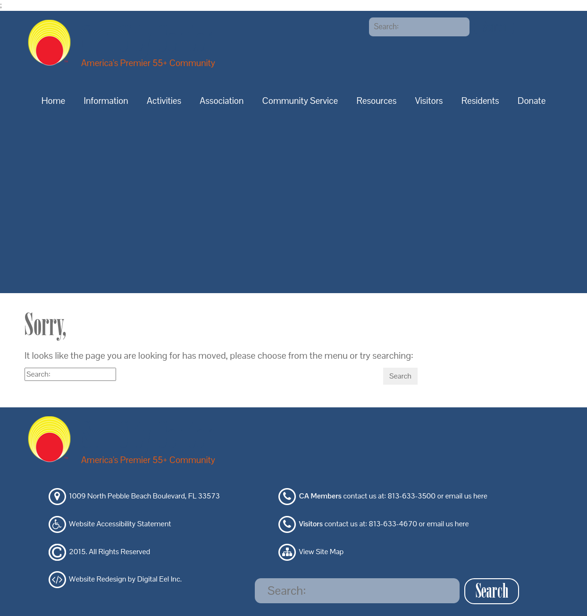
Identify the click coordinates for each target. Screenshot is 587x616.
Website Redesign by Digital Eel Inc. (125, 579)
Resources (376, 101)
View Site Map (321, 552)
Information (106, 101)
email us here (466, 496)
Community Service (300, 101)
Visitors (429, 101)
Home (54, 101)
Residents (480, 101)
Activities (164, 101)
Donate (531, 101)
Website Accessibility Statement (120, 524)
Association (221, 101)
